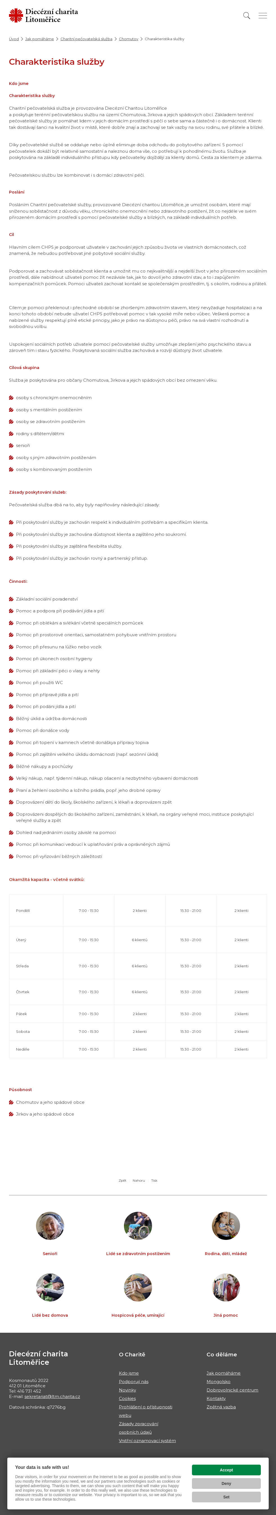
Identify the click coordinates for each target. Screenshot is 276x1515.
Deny (226, 1483)
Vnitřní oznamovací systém (147, 1440)
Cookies (127, 1398)
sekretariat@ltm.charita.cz (52, 1396)
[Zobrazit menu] (263, 16)
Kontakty (216, 1398)
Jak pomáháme (39, 39)
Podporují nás (133, 1381)
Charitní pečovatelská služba (86, 39)
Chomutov (128, 39)
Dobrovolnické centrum (232, 1390)
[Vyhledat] (247, 15)
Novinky (127, 1390)
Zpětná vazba (221, 1407)
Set (226, 1497)
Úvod (14, 39)
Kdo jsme (129, 1373)
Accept (226, 1470)
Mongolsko (218, 1381)
